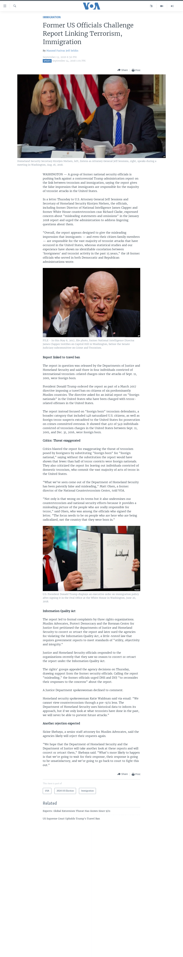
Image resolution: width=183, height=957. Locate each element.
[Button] (122, 70)
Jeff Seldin (72, 50)
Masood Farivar (55, 50)
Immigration (52, 17)
